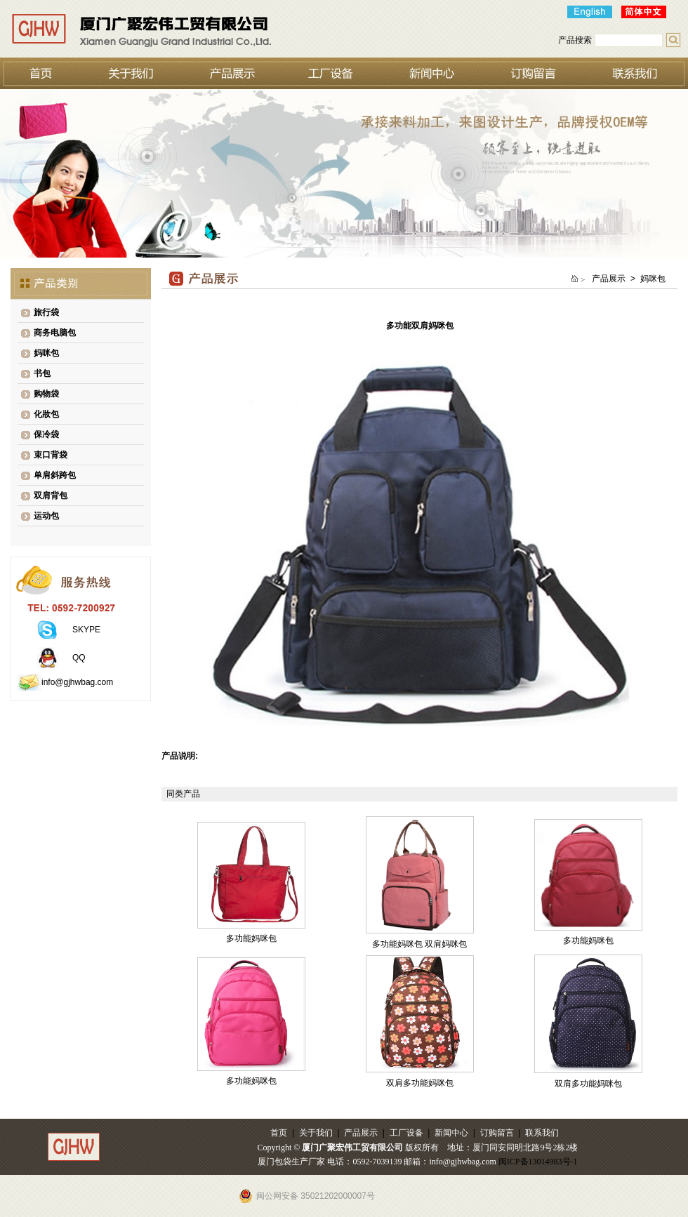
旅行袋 (46, 312)
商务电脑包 (55, 333)
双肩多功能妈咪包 (420, 1083)
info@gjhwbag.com (77, 682)
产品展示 (361, 1133)
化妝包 (46, 414)
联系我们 (542, 1133)
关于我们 (316, 1133)
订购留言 (497, 1133)
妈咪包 (46, 353)
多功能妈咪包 (251, 938)
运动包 (46, 516)
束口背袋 (50, 455)
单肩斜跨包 (55, 475)
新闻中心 (451, 1133)
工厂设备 (406, 1133)
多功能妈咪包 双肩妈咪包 (419, 944)
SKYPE (86, 629)
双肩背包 (50, 495)
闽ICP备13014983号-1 (538, 1161)
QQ (79, 658)
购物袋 (46, 394)
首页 (278, 1133)
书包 (42, 373)
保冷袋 (46, 434)
